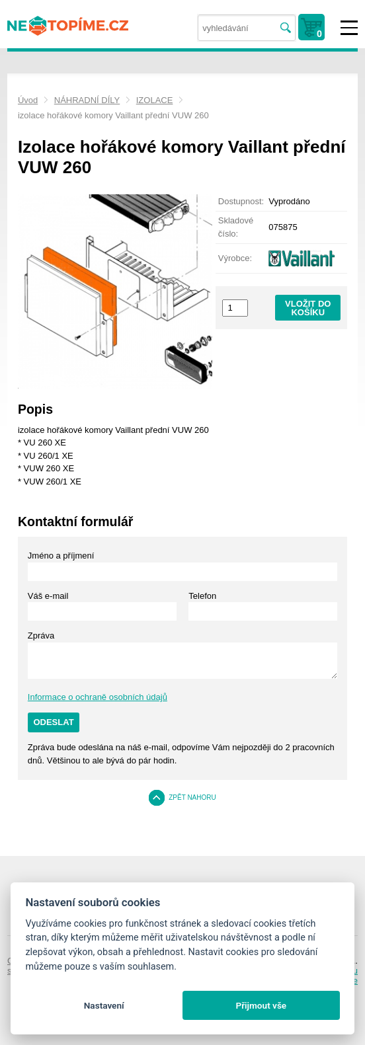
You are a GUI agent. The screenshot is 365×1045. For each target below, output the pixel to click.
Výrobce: (235, 258)
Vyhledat (286, 28)
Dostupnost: (241, 201)
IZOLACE (154, 100)
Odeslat (53, 722)
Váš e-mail (48, 596)
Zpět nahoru (192, 797)
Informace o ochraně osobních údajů (97, 697)
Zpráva (41, 635)
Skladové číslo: (235, 227)
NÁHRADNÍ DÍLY (87, 100)
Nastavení (104, 1005)
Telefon (202, 596)
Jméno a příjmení (61, 556)
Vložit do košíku (308, 308)
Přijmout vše (260, 1005)
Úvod (28, 100)
